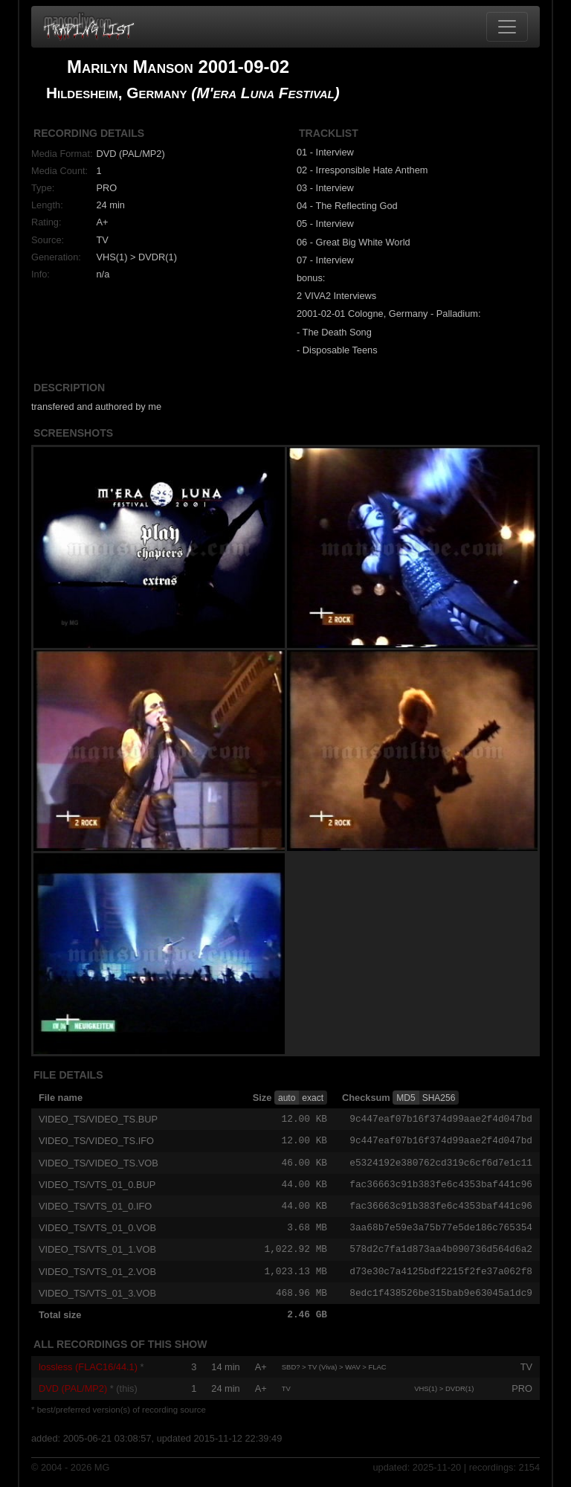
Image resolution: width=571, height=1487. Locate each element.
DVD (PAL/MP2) (73, 1395)
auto (286, 1098)
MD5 (405, 1098)
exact (312, 1098)
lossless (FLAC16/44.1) (88, 1373)
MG (102, 1473)
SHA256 (439, 1098)
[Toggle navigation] (507, 27)
